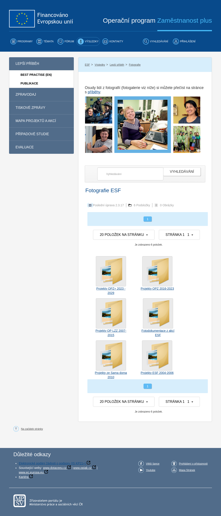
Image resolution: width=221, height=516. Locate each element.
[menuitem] (21, 41)
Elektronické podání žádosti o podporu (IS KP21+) (52, 463)
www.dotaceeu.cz (54, 468)
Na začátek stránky (32, 428)
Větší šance (152, 463)
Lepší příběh (117, 64)
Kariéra (23, 477)
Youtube (150, 470)
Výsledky (100, 64)
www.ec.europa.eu (31, 472)
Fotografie (134, 64)
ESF (87, 64)
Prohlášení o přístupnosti (193, 463)
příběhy (94, 92)
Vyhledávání (182, 171)
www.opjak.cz (82, 468)
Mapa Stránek (187, 470)
